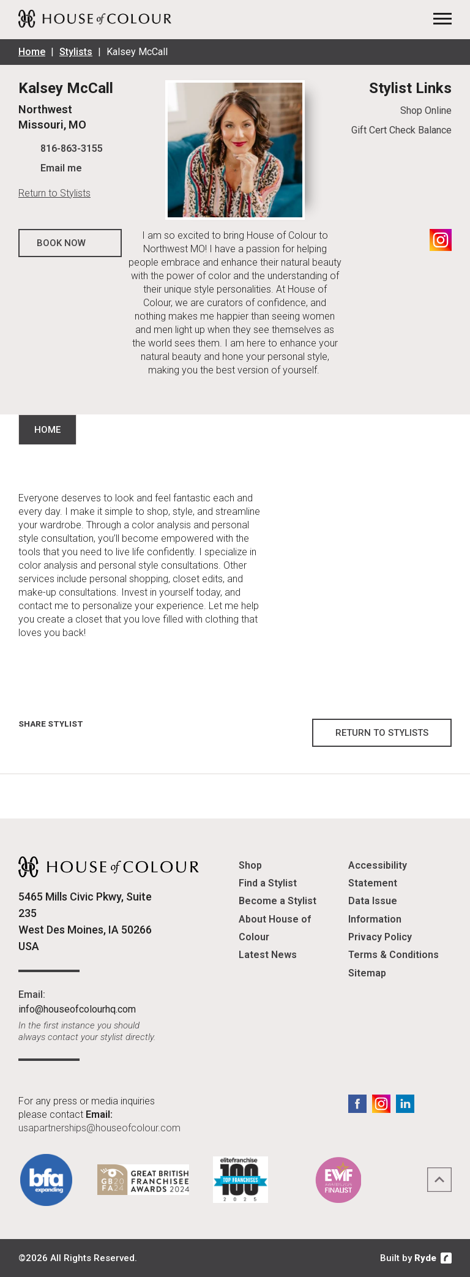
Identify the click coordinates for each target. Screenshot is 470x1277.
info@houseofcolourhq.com (77, 1009)
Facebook (357, 1104)
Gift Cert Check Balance (401, 130)
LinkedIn (405, 1104)
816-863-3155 (71, 148)
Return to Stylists (54, 193)
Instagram (441, 240)
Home (31, 52)
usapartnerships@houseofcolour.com (99, 1128)
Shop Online (426, 110)
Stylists (75, 52)
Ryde (425, 1258)
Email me (61, 168)
